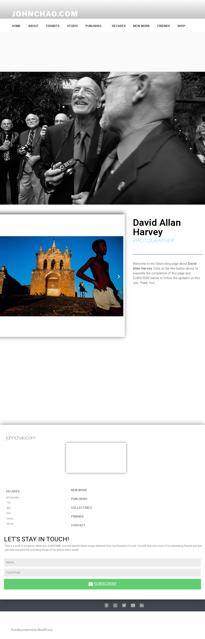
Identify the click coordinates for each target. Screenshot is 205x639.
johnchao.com (45, 14)
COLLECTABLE (81, 508)
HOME (16, 26)
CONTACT (78, 525)
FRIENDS (163, 26)
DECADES (119, 26)
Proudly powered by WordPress (32, 629)
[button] (102, 52)
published (79, 499)
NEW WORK (141, 26)
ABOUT (33, 26)
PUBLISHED (95, 26)
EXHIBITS (52, 26)
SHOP (181, 26)
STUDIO (72, 26)
